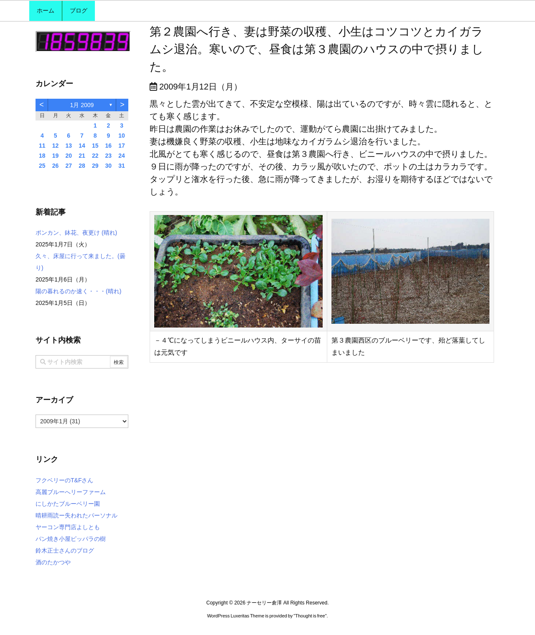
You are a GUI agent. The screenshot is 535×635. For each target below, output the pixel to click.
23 (108, 155)
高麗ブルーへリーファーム (71, 492)
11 (42, 145)
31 (121, 165)
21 (82, 155)
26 (55, 165)
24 (121, 155)
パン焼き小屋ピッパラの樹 (71, 538)
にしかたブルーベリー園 (68, 503)
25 (42, 165)
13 (68, 145)
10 (121, 135)
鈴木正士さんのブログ (65, 550)
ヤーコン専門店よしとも (68, 527)
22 (95, 155)
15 (95, 145)
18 (42, 155)
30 (108, 165)
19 (55, 155)
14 (82, 145)
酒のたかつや (53, 562)
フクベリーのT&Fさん (64, 480)
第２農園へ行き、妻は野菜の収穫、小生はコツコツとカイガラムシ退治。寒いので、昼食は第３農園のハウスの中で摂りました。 (317, 49)
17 (121, 145)
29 (95, 165)
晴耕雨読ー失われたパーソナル (76, 515)
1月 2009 (82, 105)
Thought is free (310, 615)
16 (108, 145)
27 (68, 165)
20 (68, 155)
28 (82, 165)
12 (55, 145)
